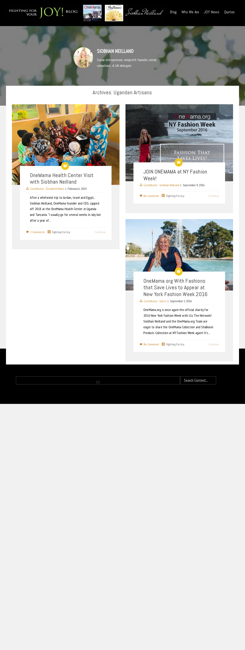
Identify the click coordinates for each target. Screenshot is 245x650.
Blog (173, 12)
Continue (100, 232)
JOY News (211, 12)
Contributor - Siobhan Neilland (149, 207)
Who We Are (190, 12)
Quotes (229, 12)
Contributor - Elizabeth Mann (47, 189)
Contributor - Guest (142, 317)
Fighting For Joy (61, 232)
